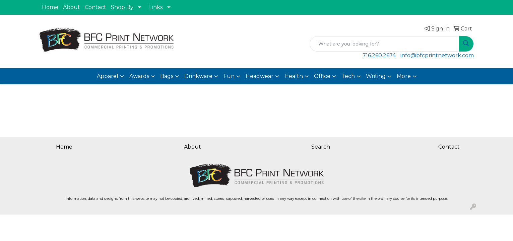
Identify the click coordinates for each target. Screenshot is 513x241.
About (71, 7)
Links (156, 7)
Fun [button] (229, 76)
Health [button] (293, 76)
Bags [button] (166, 76)
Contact (95, 7)
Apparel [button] (107, 76)
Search (320, 147)
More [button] (404, 76)
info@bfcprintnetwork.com (437, 55)
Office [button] (322, 76)
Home (50, 7)
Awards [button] (139, 76)
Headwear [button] (259, 76)
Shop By (122, 7)
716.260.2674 (379, 55)
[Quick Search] (384, 44)
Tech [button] (348, 76)
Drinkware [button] (198, 76)
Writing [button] (376, 76)
